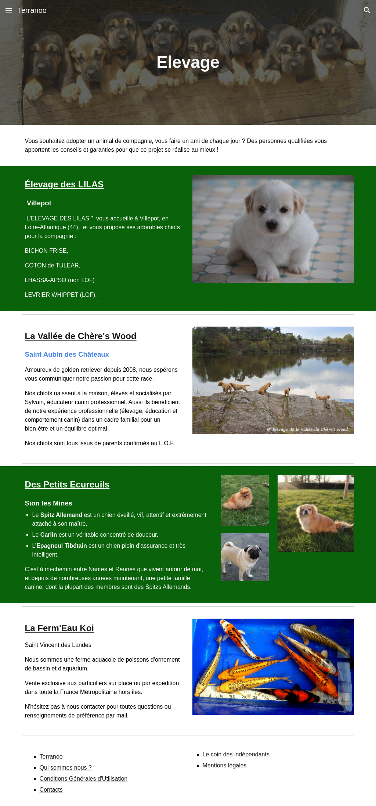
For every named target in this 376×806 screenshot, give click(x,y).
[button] (9, 10)
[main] (188, 62)
